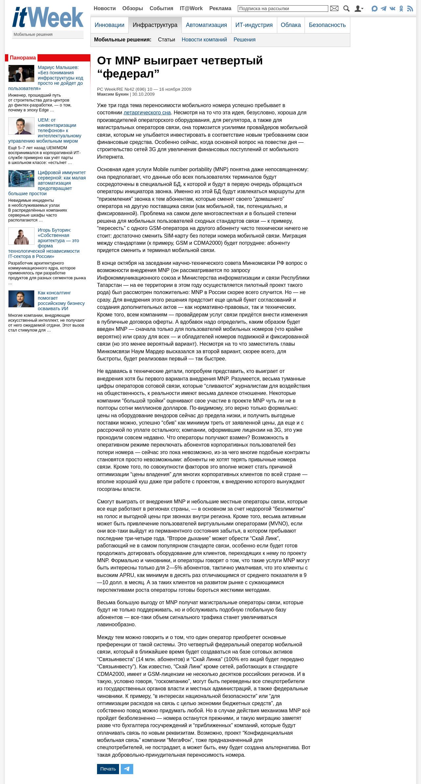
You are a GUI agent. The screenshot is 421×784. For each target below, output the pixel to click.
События (161, 8)
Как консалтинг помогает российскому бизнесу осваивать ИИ (61, 300)
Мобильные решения (33, 34)
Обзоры (132, 8)
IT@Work (191, 8)
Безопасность (327, 25)
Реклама (220, 8)
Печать (108, 769)
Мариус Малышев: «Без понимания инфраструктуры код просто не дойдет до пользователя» (45, 78)
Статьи (166, 39)
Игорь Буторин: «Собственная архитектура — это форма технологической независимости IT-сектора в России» (44, 243)
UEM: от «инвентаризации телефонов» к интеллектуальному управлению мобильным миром (44, 130)
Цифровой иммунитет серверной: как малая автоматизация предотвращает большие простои (47, 183)
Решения (245, 39)
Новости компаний (204, 39)
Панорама (23, 57)
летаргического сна (147, 112)
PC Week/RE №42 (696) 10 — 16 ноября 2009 (144, 89)
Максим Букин (113, 94)
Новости (105, 8)
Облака (291, 25)
